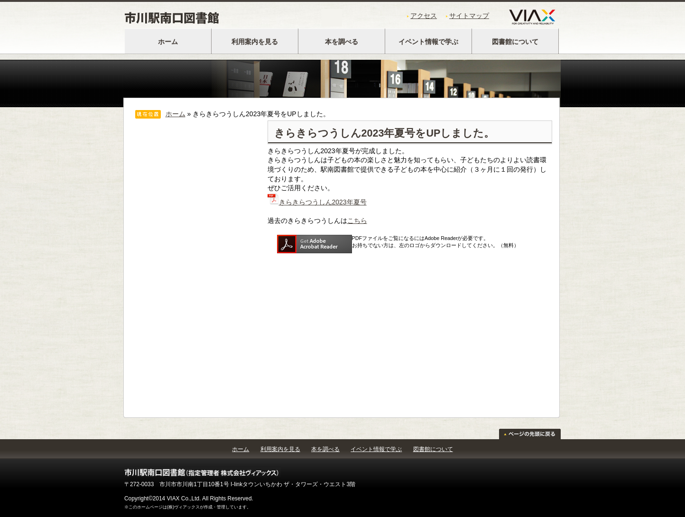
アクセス (423, 15)
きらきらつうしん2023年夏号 (317, 202)
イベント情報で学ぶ (428, 42)
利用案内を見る (254, 42)
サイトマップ (469, 15)
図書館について (515, 42)
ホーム (168, 42)
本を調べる (341, 42)
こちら (357, 220)
